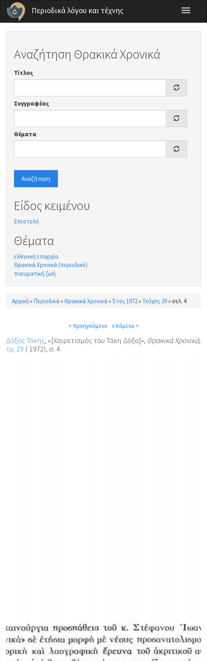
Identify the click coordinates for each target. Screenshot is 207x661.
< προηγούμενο (87, 326)
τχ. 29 (15, 348)
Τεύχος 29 (154, 301)
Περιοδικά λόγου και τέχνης (77, 10)
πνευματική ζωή (35, 273)
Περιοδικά (47, 301)
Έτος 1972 (124, 301)
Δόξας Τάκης (25, 340)
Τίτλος (23, 72)
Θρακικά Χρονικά (85, 301)
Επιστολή (26, 221)
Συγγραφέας (31, 103)
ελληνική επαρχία (36, 256)
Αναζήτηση (36, 178)
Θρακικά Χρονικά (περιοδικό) (51, 265)
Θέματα (25, 134)
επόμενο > (125, 326)
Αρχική (20, 301)
